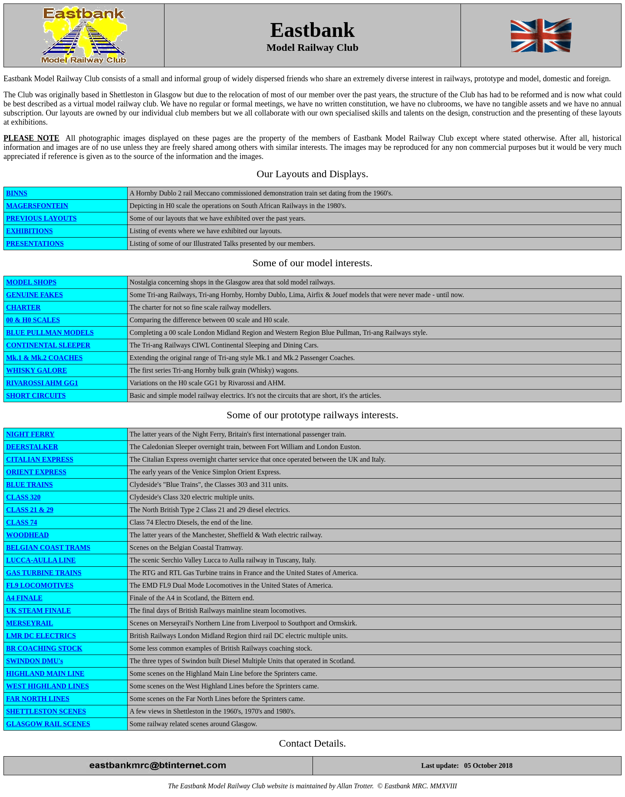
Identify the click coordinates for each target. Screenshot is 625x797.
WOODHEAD (27, 535)
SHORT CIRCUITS (36, 395)
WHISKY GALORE (36, 370)
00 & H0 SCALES (33, 320)
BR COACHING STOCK (44, 648)
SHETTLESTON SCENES (46, 711)
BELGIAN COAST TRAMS (48, 547)
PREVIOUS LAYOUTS (41, 218)
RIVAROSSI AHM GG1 (42, 383)
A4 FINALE (24, 598)
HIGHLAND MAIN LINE (45, 673)
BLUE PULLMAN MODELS (50, 332)
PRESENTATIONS (35, 243)
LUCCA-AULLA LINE (41, 560)
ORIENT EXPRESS (36, 472)
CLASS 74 (21, 522)
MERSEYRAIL (29, 623)
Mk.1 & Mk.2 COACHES (44, 357)
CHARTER (23, 307)
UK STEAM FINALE (38, 610)
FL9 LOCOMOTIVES (39, 585)
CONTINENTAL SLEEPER (48, 345)
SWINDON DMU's (34, 661)
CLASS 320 (23, 497)
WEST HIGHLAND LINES (47, 686)
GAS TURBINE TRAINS (44, 572)
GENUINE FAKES (34, 294)
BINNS (16, 193)
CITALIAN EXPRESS (39, 459)
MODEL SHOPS (31, 282)
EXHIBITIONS (29, 231)
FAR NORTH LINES (37, 698)
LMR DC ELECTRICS (41, 635)
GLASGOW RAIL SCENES (48, 724)
